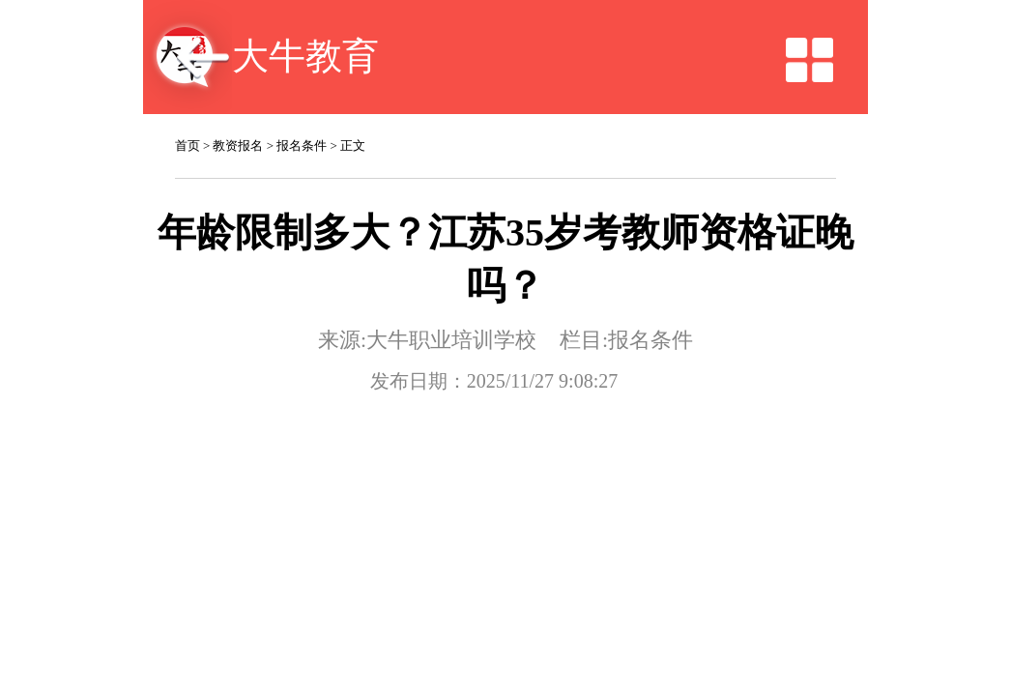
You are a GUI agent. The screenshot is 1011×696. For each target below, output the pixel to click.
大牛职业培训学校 (461, 233)
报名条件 (301, 118)
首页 (187, 118)
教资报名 (238, 118)
